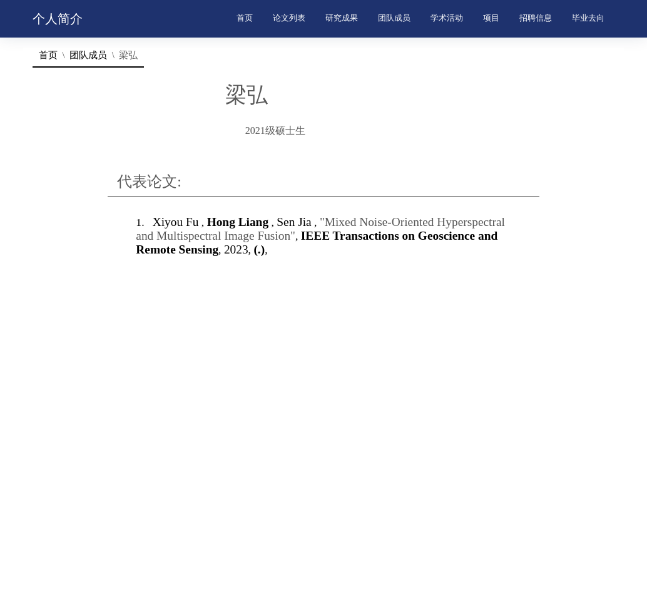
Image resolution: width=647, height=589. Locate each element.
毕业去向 (588, 18)
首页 (245, 18)
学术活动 (446, 18)
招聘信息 (535, 18)
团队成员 (394, 18)
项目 (491, 18)
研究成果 (341, 18)
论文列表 (289, 18)
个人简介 (58, 19)
